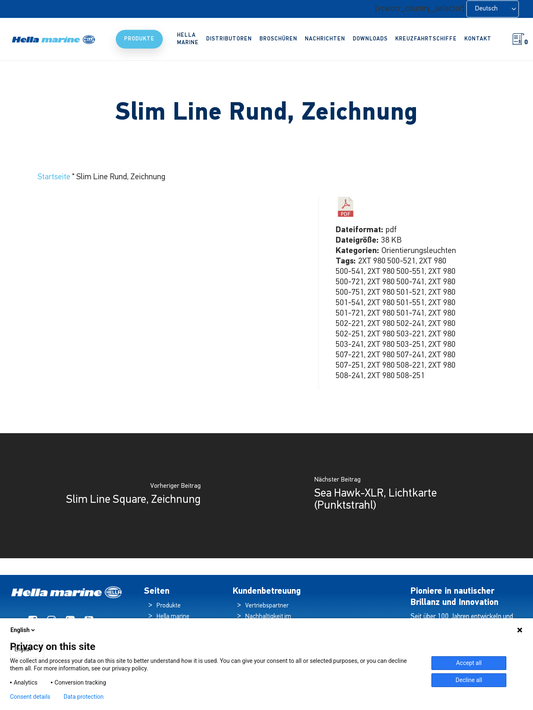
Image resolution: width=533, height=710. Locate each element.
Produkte (169, 606)
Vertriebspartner (267, 606)
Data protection (84, 696)
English (23, 630)
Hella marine (173, 617)
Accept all (469, 663)
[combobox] (27, 650)
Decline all (469, 680)
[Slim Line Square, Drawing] (133, 495)
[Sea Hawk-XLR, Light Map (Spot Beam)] (399, 495)
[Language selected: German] (492, 9)
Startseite (53, 177)
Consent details (30, 696)
